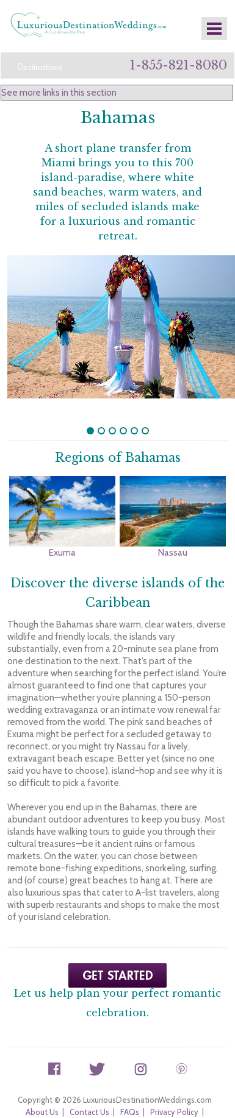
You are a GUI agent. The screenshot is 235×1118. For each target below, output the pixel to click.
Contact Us (89, 1090)
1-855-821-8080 (178, 65)
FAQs (129, 1090)
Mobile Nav (214, 28)
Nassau (172, 530)
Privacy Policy (174, 1090)
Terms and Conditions (114, 1102)
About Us (42, 1090)
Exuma (62, 530)
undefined (90, 408)
